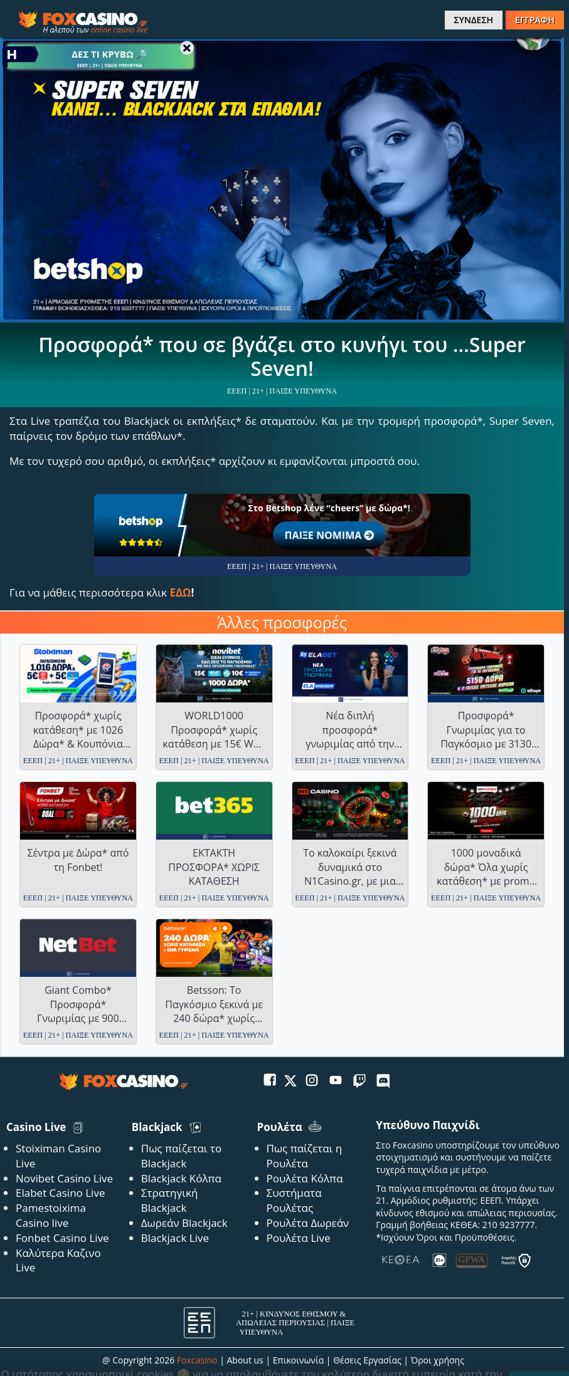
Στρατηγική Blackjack (169, 1200)
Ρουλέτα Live (299, 1238)
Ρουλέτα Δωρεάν (308, 1223)
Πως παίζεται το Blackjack (181, 1155)
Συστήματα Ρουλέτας (294, 1200)
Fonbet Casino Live (62, 1238)
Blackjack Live (175, 1238)
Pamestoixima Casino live (51, 1215)
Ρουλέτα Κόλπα (305, 1178)
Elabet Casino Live (60, 1193)
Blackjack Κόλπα (181, 1178)
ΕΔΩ (180, 592)
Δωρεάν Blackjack (184, 1223)
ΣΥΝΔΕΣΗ (473, 20)
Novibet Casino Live (64, 1178)
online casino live (118, 29)
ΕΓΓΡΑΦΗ (535, 20)
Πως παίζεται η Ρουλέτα (305, 1155)
